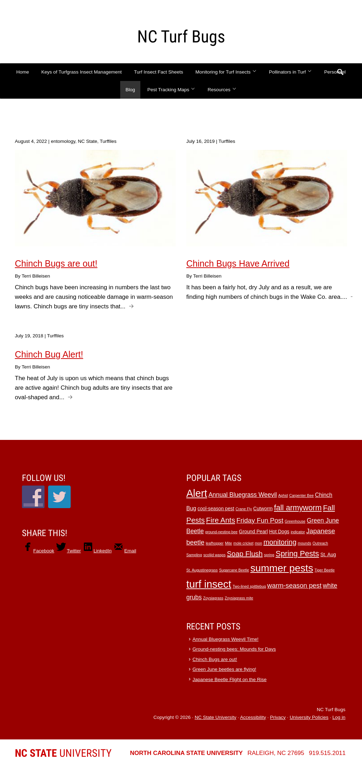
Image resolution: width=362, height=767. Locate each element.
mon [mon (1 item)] (258, 543)
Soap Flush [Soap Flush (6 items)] (245, 554)
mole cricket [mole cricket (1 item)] (243, 543)
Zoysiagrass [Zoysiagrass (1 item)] (213, 598)
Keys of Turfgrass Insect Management (81, 72)
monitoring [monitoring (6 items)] (279, 542)
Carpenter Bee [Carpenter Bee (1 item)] (301, 495)
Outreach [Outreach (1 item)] (320, 543)
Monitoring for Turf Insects (226, 72)
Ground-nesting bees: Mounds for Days (234, 649)
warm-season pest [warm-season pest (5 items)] (294, 585)
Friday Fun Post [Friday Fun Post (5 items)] (260, 520)
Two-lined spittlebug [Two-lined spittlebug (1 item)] (249, 586)
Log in (338, 717)
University (63, 753)
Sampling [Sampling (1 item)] (194, 555)
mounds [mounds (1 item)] (304, 543)
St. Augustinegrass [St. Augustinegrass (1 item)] (202, 570)
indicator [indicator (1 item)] (298, 532)
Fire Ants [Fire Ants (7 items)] (220, 520)
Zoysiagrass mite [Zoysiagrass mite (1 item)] (239, 598)
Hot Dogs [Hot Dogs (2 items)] (279, 531)
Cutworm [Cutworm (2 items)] (263, 508)
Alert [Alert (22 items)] (196, 493)
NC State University (216, 717)
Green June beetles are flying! (224, 669)
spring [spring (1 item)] (269, 555)
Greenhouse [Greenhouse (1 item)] (295, 521)
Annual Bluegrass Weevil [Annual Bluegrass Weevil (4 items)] (243, 494)
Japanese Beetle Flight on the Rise (230, 679)
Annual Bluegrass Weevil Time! (226, 639)
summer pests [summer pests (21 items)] (281, 568)
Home (22, 72)
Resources (222, 89)
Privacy (278, 717)
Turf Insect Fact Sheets (158, 72)
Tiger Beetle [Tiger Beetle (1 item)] (325, 570)
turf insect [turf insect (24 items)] (208, 584)
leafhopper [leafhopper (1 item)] (214, 543)
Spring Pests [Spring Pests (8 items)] (297, 553)
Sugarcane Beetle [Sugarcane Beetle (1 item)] (234, 570)
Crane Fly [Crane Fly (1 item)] (243, 509)
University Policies (309, 717)
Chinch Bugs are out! (215, 659)
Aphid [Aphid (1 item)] (283, 495)
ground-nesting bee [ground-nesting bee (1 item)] (221, 532)
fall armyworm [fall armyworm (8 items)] (298, 507)
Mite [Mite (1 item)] (228, 543)
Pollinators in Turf (290, 72)
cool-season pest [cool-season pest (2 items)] (216, 508)
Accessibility (253, 717)
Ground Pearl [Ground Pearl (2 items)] (253, 531)
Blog (130, 89)
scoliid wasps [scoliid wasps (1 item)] (214, 555)
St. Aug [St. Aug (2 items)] (328, 554)
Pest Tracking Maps (171, 89)
